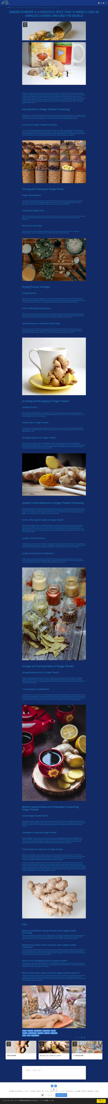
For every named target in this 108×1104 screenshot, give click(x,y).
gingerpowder (46, 1030)
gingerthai (30, 1030)
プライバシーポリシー (51, 1100)
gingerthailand (37, 1030)
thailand (53, 1030)
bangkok (25, 1033)
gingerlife (47, 1033)
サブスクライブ (61, 1095)
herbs (24, 1035)
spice (28, 1035)
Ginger (24, 1030)
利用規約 (42, 1100)
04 (41, 1044)
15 (8, 1044)
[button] (101, 3)
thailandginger (35, 1035)
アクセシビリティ (63, 1100)
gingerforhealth (32, 1033)
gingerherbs (54, 1033)
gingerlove (40, 1033)
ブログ (13, 7)
